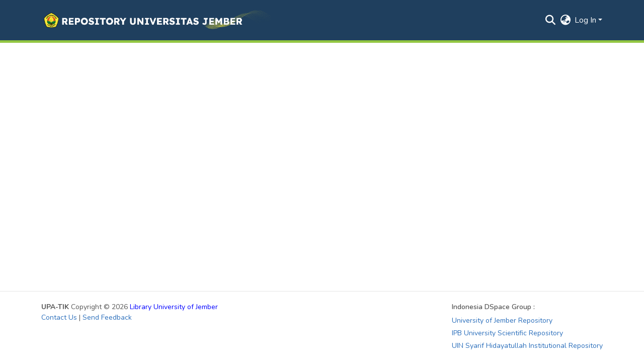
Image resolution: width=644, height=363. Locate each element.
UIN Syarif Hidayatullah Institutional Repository (527, 345)
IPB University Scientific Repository (507, 333)
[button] (156, 20)
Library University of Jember (174, 307)
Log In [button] (586, 20)
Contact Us (59, 317)
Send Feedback (107, 317)
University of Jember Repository (502, 320)
